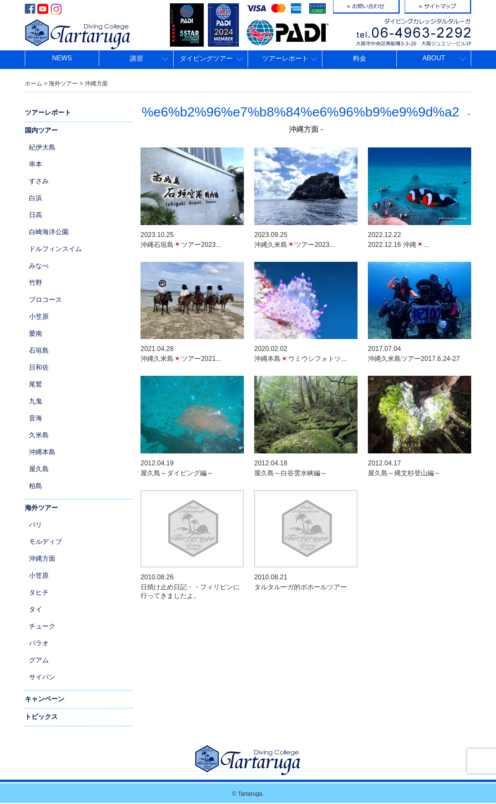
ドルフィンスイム (55, 248)
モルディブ (45, 541)
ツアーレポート (285, 58)
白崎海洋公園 (49, 231)
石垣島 (39, 350)
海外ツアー (41, 507)
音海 (35, 418)
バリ (35, 524)
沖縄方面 (42, 558)
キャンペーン (44, 698)
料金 (359, 58)
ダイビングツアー (206, 58)
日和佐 (39, 367)
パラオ (39, 643)
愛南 (35, 333)
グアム (39, 660)
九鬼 (35, 401)
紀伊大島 (42, 147)
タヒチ (39, 592)
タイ (35, 609)
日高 (35, 214)
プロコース (45, 299)
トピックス (41, 716)
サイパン (42, 677)
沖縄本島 (42, 451)
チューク (42, 626)
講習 (136, 58)
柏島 (35, 485)
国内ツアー (41, 130)
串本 (35, 164)
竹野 (35, 282)
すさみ (39, 181)
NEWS (62, 58)
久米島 (39, 435)
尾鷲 (35, 384)
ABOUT (433, 58)
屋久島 (39, 468)
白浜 (35, 198)
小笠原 (39, 316)
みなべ (39, 265)
